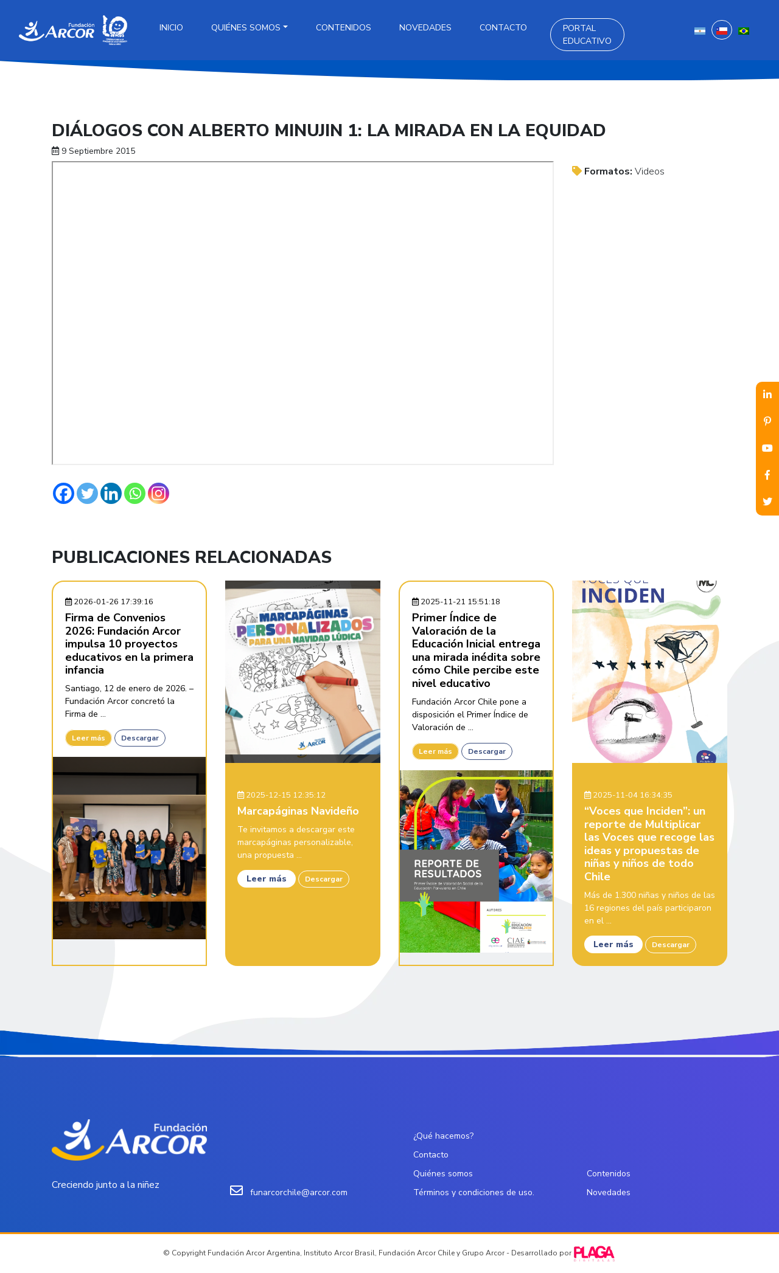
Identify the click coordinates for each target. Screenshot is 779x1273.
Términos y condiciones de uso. (473, 1192)
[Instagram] (158, 493)
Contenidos (343, 27)
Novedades (425, 27)
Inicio (171, 27)
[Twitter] (87, 493)
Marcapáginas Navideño (298, 811)
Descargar (140, 738)
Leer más (88, 738)
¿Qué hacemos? (443, 1136)
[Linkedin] (111, 493)
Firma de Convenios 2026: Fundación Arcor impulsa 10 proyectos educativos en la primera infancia (129, 643)
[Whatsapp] (134, 493)
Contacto (503, 27)
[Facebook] (63, 493)
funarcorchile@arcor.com (299, 1192)
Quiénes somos (246, 27)
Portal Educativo (587, 34)
